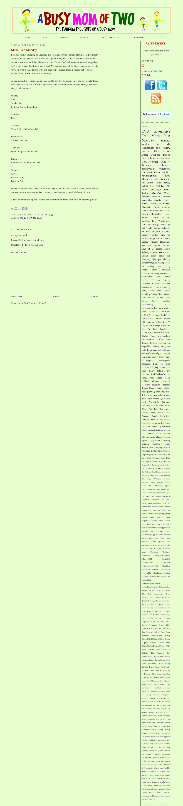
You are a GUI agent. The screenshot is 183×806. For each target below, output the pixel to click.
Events (160, 468)
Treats (146, 496)
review (161, 158)
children (165, 164)
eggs (155, 350)
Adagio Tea (165, 325)
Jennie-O (158, 332)
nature (167, 437)
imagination (146, 521)
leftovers (145, 437)
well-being (153, 796)
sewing (160, 768)
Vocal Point (146, 691)
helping (160, 730)
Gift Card (161, 629)
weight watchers (160, 178)
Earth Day (166, 465)
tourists (150, 785)
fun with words (152, 514)
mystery (153, 263)
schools (167, 395)
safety (150, 395)
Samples (165, 140)
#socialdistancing (150, 224)
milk (143, 322)
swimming (146, 451)
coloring (159, 712)
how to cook (163, 517)
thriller (167, 248)
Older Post (95, 296)
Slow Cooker (157, 674)
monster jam (146, 528)
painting (145, 751)
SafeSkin (145, 670)
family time (148, 291)
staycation (145, 545)
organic (145, 440)
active (150, 503)
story (162, 775)
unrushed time (164, 789)
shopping (146, 259)
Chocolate (146, 207)
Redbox (153, 343)
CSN (168, 455)
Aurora (144, 590)
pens (143, 754)
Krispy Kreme (164, 639)
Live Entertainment (151, 210)
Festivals (167, 611)
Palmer (160, 371)
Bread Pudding (155, 597)
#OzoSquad (146, 569)
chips (148, 427)
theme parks (146, 782)
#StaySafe (166, 573)
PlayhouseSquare (148, 660)
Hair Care (159, 475)
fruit (159, 350)
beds (157, 705)
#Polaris (155, 569)
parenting (145, 531)
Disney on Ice (157, 465)
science (145, 447)
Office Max (164, 339)
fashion (164, 510)
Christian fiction (151, 171)
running (161, 263)
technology (158, 399)
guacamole (146, 730)
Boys (159, 402)
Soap (165, 674)
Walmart (156, 346)
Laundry (151, 311)
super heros (151, 778)
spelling (144, 775)
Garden (162, 367)
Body (150, 594)
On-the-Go (166, 650)
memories (160, 392)
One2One (146, 221)
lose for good (147, 740)
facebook (166, 385)
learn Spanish (165, 737)
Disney (145, 241)
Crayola (156, 245)
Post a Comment (18, 252)
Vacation (154, 273)
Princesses (146, 374)
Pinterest (160, 482)
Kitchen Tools (148, 336)
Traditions (166, 284)
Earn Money (159, 409)
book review (163, 147)
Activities (146, 294)
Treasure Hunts (158, 684)
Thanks (159, 493)
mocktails (157, 744)
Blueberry (162, 455)
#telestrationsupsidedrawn (151, 583)
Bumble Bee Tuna (148, 601)
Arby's (167, 587)
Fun (158, 280)
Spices (167, 486)
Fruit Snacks (156, 472)
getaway (159, 430)
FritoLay (148, 472)
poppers (149, 754)
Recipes (146, 151)
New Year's (157, 413)
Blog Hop (158, 364)
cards (164, 503)
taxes (168, 778)
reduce (144, 764)
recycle (167, 761)
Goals (144, 371)
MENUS (63, 38)
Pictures (151, 298)
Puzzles (155, 416)
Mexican (167, 479)
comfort (167, 712)
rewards (167, 764)
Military (162, 646)
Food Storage (165, 615)
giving (161, 514)
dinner (157, 228)
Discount (166, 245)
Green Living (163, 266)
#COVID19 (164, 203)
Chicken (145, 280)
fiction (166, 151)
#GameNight (161, 322)
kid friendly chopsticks (150, 737)
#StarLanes (157, 573)
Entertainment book (149, 468)
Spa (168, 674)
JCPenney (157, 479)
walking (145, 252)
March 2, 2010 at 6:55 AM (28, 244)
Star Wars (156, 489)
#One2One (166, 566)
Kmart (156, 207)
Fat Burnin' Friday (152, 182)
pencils (167, 751)
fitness (153, 723)
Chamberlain (161, 601)
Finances (145, 615)
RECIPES (84, 38)
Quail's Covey (164, 664)
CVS (45, 38)
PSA (153, 653)
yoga (144, 454)
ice (161, 733)
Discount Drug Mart (162, 608)
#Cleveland (154, 552)
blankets (149, 709)
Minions (151, 650)
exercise (158, 200)
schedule (167, 535)
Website (161, 221)
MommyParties (148, 339)
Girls (168, 367)
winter (144, 552)
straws (167, 775)
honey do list (146, 733)
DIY (153, 280)
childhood (146, 381)
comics (144, 716)
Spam (144, 677)
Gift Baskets (152, 629)
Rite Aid (146, 245)
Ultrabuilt (145, 500)
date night (158, 716)
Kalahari (166, 332)
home (150, 433)
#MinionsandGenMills (150, 566)
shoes (151, 538)
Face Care (158, 611)
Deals (145, 154)
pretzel (167, 531)
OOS (158, 650)
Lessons (153, 643)
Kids (156, 151)
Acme (159, 277)
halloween (166, 350)
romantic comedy (161, 444)
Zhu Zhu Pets (156, 318)
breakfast (166, 301)
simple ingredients (149, 771)
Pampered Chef (163, 653)
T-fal (153, 374)
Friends (161, 224)
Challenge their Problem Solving (156, 406)
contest (167, 308)
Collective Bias (156, 461)
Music (145, 178)
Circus (160, 294)
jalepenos (166, 733)
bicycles (163, 705)
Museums (146, 284)
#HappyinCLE (147, 559)
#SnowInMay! (147, 573)
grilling (167, 514)
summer (166, 273)
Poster (144, 664)
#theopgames (164, 360)
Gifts (144, 298)
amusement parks (149, 423)
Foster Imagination (161, 329)
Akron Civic (164, 252)
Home (56, 296)
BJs (156, 455)
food (167, 175)
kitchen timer (157, 521)
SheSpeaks (159, 486)
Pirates (167, 657)
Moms (154, 270)
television (158, 451)
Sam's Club (165, 416)
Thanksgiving (164, 343)
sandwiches (158, 395)
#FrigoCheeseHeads (162, 555)
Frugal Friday (149, 203)
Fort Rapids (147, 618)
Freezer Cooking (162, 618)
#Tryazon (156, 231)
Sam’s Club (154, 670)
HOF (168, 629)
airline (144, 698)
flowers (145, 388)
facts (149, 723)
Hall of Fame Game (162, 632)
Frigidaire (145, 622)
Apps (144, 329)
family (167, 182)
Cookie (145, 255)
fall (158, 510)
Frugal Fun (154, 622)
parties (161, 751)
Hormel (153, 161)
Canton (149, 458)
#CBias (167, 399)
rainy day (160, 761)
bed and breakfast (148, 705)
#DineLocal (146, 555)
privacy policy (147, 757)
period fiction (150, 217)
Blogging (146, 196)
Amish (167, 200)
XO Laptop (146, 695)
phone (162, 353)
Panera (144, 657)
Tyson (152, 496)
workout (166, 451)
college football (148, 712)
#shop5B (153, 576)
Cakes (153, 259)
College (160, 604)
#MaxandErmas (147, 562)
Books (166, 154)
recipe (159, 248)
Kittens (156, 639)
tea (152, 451)
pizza (160, 273)
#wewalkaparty (147, 587)
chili (168, 503)
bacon (156, 702)
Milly (168, 646)
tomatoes (155, 782)
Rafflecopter (165, 667)
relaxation (159, 535)
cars (143, 427)
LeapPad (145, 643)
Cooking (166, 231)
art (169, 698)
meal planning (148, 392)
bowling (161, 423)
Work (151, 378)
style (143, 778)
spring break (154, 775)
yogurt (167, 357)
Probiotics (152, 664)
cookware (146, 385)
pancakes (166, 528)
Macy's (161, 643)
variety (144, 792)
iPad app (145, 353)
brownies (156, 709)
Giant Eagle (155, 189)
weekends (166, 548)
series (151, 447)
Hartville (167, 475)
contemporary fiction (156, 305)
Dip (156, 367)
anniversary (161, 698)
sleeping (158, 447)
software (166, 447)
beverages (157, 503)
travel (157, 545)
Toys (154, 221)
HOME (27, 38)
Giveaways (162, 131)
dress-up (145, 430)
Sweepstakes (151, 493)
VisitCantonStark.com (162, 688)
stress (152, 545)
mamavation (148, 168)
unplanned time (151, 789)
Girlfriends (166, 472)
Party (168, 371)
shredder (167, 768)
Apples (144, 402)
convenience (146, 507)
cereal (167, 214)
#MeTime (166, 562)
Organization (156, 238)
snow (154, 357)
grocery (167, 430)
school (159, 291)
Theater (167, 420)
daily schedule (164, 507)
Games (167, 294)
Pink (162, 657)
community (156, 427)
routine (150, 768)
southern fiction (149, 542)
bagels (161, 702)
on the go (152, 747)
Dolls (151, 409)
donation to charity (150, 287)
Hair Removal (147, 632)
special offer (164, 542)
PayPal (156, 657)
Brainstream (158, 594)
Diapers (145, 409)
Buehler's (166, 402)
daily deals (157, 255)
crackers (155, 507)
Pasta (153, 482)
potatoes (157, 754)
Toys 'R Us (148, 248)
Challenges (146, 461)
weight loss (148, 186)
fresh (155, 726)
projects (156, 757)
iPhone (167, 433)
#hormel (153, 252)
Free (145, 136)
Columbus (166, 461)
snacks (163, 210)
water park (150, 322)
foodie (167, 723)
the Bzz (146, 231)
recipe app (151, 535)
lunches (167, 318)
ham (143, 433)
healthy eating (148, 517)
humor (158, 433)
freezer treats (147, 726)
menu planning (157, 437)
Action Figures (159, 587)
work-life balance (148, 799)
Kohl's (151, 371)
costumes (166, 427)
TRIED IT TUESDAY (110, 38)
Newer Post (16, 296)
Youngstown (165, 695)
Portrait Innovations (162, 660)
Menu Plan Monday (24, 50)
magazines (161, 740)
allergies (152, 698)
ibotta (158, 733)
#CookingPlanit (148, 360)
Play (158, 311)
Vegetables (146, 346)
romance (166, 207)
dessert (149, 350)
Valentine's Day (157, 500)
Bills (143, 594)
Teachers (159, 374)
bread (167, 423)
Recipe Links (149, 158)
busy (168, 709)
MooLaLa (145, 482)
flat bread (161, 723)
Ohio (168, 413)
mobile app (148, 744)
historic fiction (155, 388)
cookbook (166, 381)
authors (144, 702)
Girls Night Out (148, 475)
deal (168, 221)
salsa (155, 768)
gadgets (152, 430)
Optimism (145, 653)
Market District (153, 646)
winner (161, 357)
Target (167, 193)
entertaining (165, 287)
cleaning (156, 381)
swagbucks (161, 778)
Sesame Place (147, 486)
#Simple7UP (165, 569)
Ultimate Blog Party (162, 496)
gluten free (165, 726)
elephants (151, 719)
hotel (153, 733)
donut (154, 510)
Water (154, 301)
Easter (144, 611)
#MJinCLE (166, 559)
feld (168, 255)
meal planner (152, 524)
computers (165, 346)
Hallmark (145, 636)
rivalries (145, 768)
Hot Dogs (146, 479)
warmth (151, 792)
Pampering (146, 416)
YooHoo (156, 695)
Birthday (150, 266)
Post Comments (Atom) (35, 303)
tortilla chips (165, 782)
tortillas (144, 785)
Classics (153, 604)
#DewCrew (166, 552)
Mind (144, 650)
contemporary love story (152, 308)
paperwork (153, 751)
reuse (160, 764)
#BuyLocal (150, 455)
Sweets (144, 681)
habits (153, 730)
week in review (155, 548)
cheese (167, 378)
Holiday (156, 196)
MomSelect (156, 214)
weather (144, 548)
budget (163, 709)
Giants (144, 629)
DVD (152, 367)
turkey (144, 311)
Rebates (145, 343)
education (156, 385)
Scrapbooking (165, 670)
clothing (166, 259)
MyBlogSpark (149, 175)
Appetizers (146, 364)
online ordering (157, 528)
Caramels (156, 458)
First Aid (152, 615)
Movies (154, 241)
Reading (155, 284)
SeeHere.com (147, 674)
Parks (150, 657)
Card (168, 364)
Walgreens (164, 168)
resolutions (152, 764)
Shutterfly (146, 420)
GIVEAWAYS (138, 38)
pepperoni (156, 440)
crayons (150, 716)
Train (149, 684)
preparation (166, 754)
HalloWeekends (156, 636)
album (159, 378)
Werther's (154, 691)
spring (167, 291)
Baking (154, 294)
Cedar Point (165, 458)
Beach (167, 590)
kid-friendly (154, 353)
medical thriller (164, 524)
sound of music (160, 538)
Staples (149, 677)
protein (144, 535)
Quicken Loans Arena (151, 667)
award (150, 702)
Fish (157, 615)
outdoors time (164, 747)
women (167, 796)
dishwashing (146, 510)
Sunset (156, 677)
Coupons (155, 154)
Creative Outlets (150, 234)
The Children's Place (155, 681)
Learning (166, 280)
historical (166, 228)
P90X (167, 238)
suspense (166, 217)
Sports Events (147, 489)
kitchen (167, 388)
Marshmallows (164, 336)
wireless (161, 796)
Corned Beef (146, 465)
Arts (149, 329)
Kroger (144, 270)
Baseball (152, 402)
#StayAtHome (148, 277)
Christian (145, 367)
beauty (167, 702)
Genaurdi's (153, 625)
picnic (153, 531)
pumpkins (151, 761)
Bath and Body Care (156, 590)
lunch (154, 740)
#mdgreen (145, 576)
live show (146, 263)
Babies (167, 277)
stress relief (147, 399)
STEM (167, 482)
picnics (160, 531)
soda (168, 771)
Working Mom (164, 691)
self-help (145, 538)
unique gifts (165, 545)
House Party (147, 332)
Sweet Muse (165, 677)
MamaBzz (156, 193)
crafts (144, 350)
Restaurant (165, 241)
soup (168, 538)
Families (165, 171)
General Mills (164, 625)
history (167, 730)
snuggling (161, 771)
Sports (159, 259)
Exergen (150, 611)
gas (159, 726)
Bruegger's (166, 597)
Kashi (150, 639)
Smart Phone (157, 420)
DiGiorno (150, 608)
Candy (144, 458)
